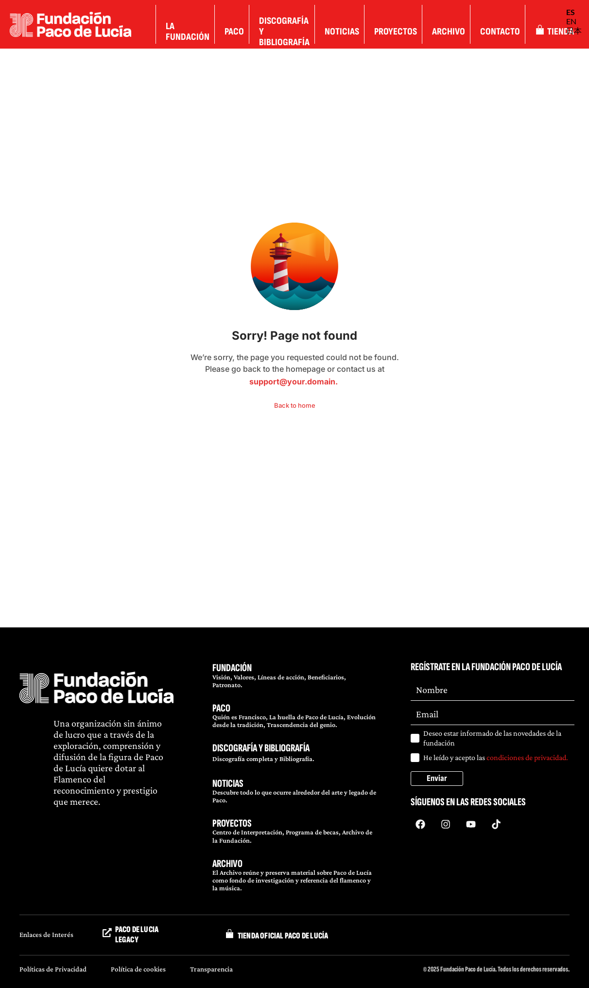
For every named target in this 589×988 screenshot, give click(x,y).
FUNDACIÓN (232, 668)
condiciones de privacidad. (527, 757)
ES (570, 12)
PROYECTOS (232, 823)
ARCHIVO (227, 863)
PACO (221, 708)
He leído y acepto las (495, 757)
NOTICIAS (227, 783)
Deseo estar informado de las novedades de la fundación (492, 738)
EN (571, 21)
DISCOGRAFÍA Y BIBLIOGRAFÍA (261, 748)
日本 (574, 30)
